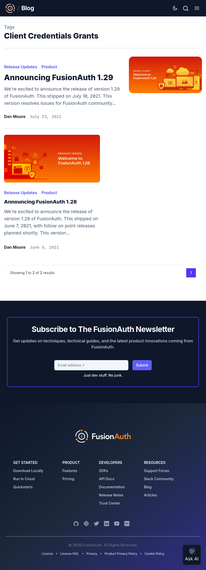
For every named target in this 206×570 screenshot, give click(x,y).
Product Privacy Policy (121, 554)
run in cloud (24, 479)
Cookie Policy (154, 554)
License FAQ (69, 554)
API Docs (106, 479)
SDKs (103, 470)
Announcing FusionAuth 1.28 (40, 202)
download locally (28, 470)
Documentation (112, 487)
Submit (142, 365)
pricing (68, 479)
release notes (111, 495)
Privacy (92, 554)
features (69, 470)
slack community (159, 479)
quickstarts (23, 487)
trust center (109, 503)
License (48, 554)
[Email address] (91, 365)
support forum (156, 470)
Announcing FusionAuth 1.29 (58, 77)
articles (150, 495)
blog (147, 487)
